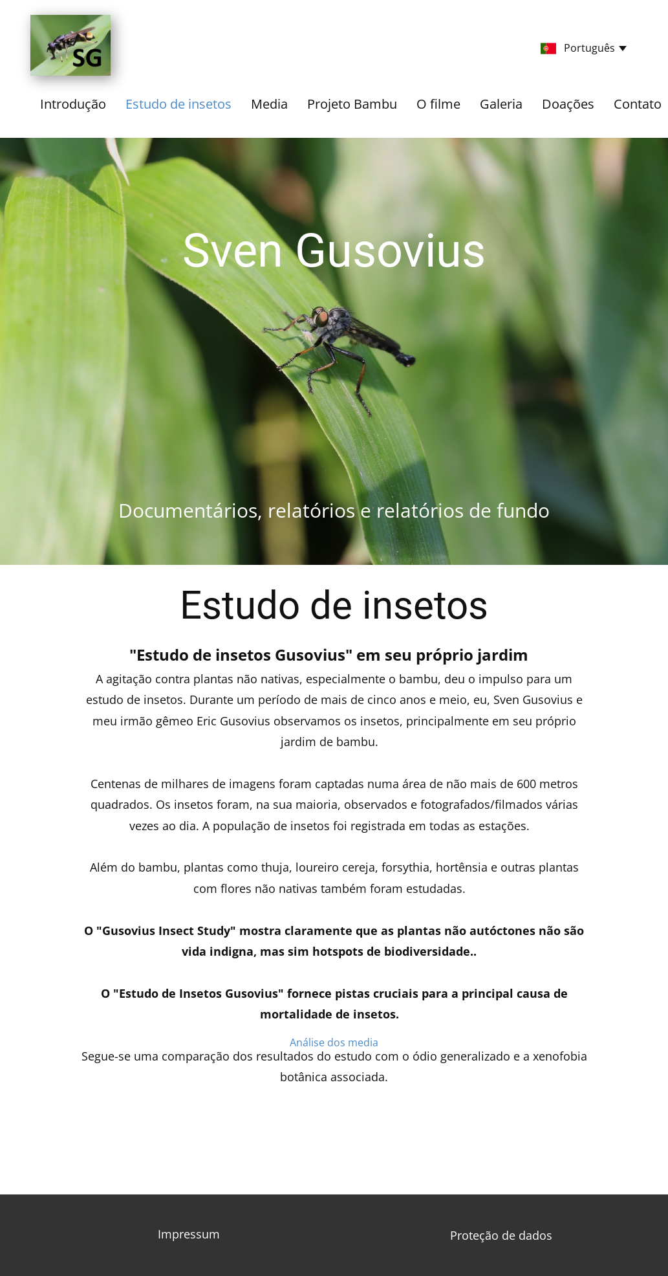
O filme (438, 104)
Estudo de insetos (178, 104)
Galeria (501, 104)
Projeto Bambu (352, 104)
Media (269, 104)
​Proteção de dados (501, 1235)
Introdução (73, 104)
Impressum (189, 1234)
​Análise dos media (334, 1042)
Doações (568, 104)
